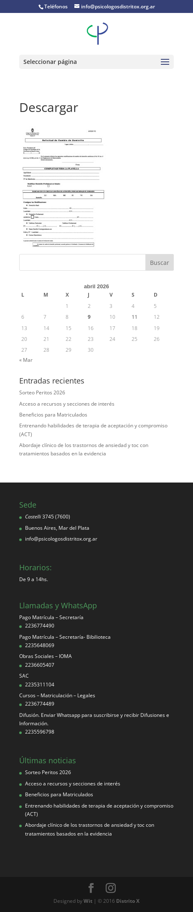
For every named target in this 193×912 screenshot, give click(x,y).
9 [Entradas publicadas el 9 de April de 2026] (89, 316)
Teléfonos (56, 6)
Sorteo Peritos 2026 (42, 392)
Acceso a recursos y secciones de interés (66, 403)
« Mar (26, 359)
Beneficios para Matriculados (53, 414)
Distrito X (128, 900)
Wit (88, 900)
